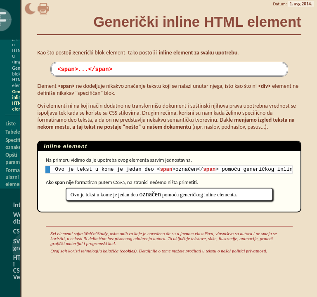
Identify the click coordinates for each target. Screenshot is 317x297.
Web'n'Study (96, 234)
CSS (18, 231)
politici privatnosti (249, 252)
